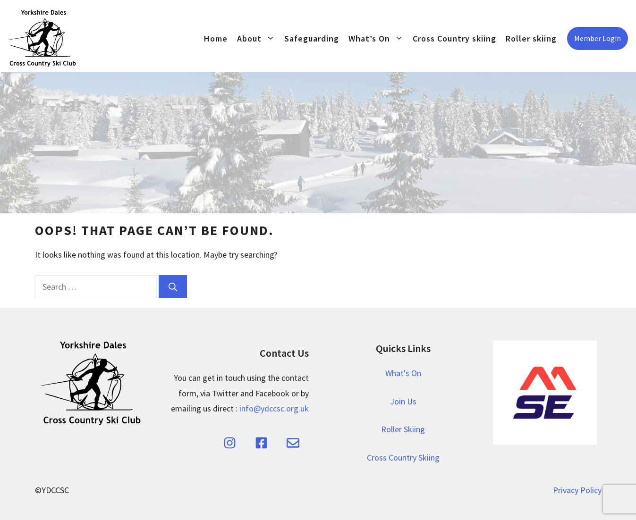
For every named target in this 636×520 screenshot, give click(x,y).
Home (216, 38)
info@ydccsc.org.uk (274, 408)
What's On (403, 373)
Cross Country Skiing (403, 457)
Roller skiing (531, 38)
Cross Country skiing (454, 38)
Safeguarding (311, 38)
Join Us (403, 401)
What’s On (378, 38)
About (258, 38)
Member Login (597, 38)
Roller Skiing (403, 429)
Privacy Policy (577, 490)
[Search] (173, 286)
